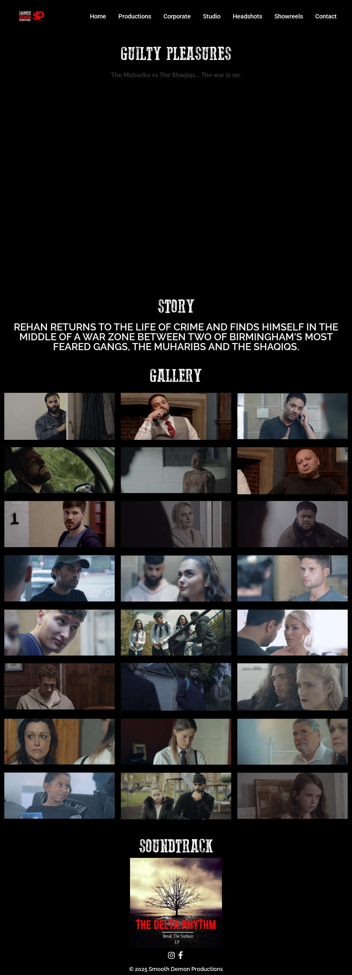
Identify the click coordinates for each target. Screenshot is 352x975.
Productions (134, 16)
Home (98, 16)
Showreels (288, 16)
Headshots (247, 16)
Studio (211, 16)
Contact (326, 16)
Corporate (177, 16)
